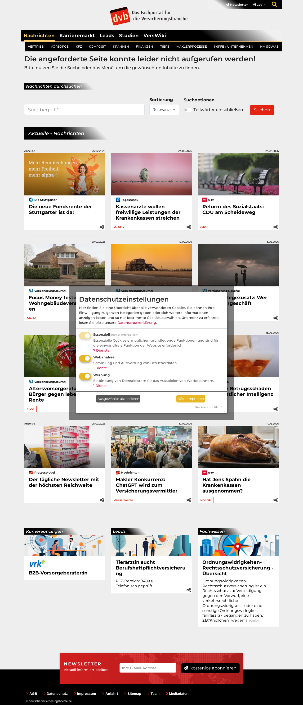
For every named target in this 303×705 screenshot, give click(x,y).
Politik (119, 227)
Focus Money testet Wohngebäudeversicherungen (64, 303)
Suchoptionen (199, 100)
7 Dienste (101, 350)
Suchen (262, 110)
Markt (32, 318)
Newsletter (237, 4)
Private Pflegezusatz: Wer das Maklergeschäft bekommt (234, 303)
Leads (107, 35)
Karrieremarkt (77, 35)
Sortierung (161, 99)
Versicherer (123, 500)
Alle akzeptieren (191, 399)
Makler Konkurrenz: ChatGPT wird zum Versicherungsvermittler (147, 485)
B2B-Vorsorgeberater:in (58, 573)
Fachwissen (212, 531)
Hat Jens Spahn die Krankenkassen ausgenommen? (226, 485)
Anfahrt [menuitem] (110, 693)
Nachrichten (39, 35)
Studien (129, 35)
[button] (102, 226)
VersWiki (154, 35)
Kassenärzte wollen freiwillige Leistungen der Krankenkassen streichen (148, 212)
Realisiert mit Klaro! (208, 407)
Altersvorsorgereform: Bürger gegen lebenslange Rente (62, 394)
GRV (204, 227)
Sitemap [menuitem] (132, 693)
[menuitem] (234, 4)
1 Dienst (100, 368)
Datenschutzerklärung (136, 323)
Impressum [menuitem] (85, 693)
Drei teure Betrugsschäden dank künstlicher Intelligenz (237, 391)
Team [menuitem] (153, 693)
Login (259, 4)
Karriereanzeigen (44, 531)
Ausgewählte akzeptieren (118, 399)
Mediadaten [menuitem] (177, 693)
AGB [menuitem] (31, 693)
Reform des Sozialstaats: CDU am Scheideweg (233, 209)
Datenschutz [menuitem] (55, 693)
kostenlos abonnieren (210, 668)
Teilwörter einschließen (213, 109)
